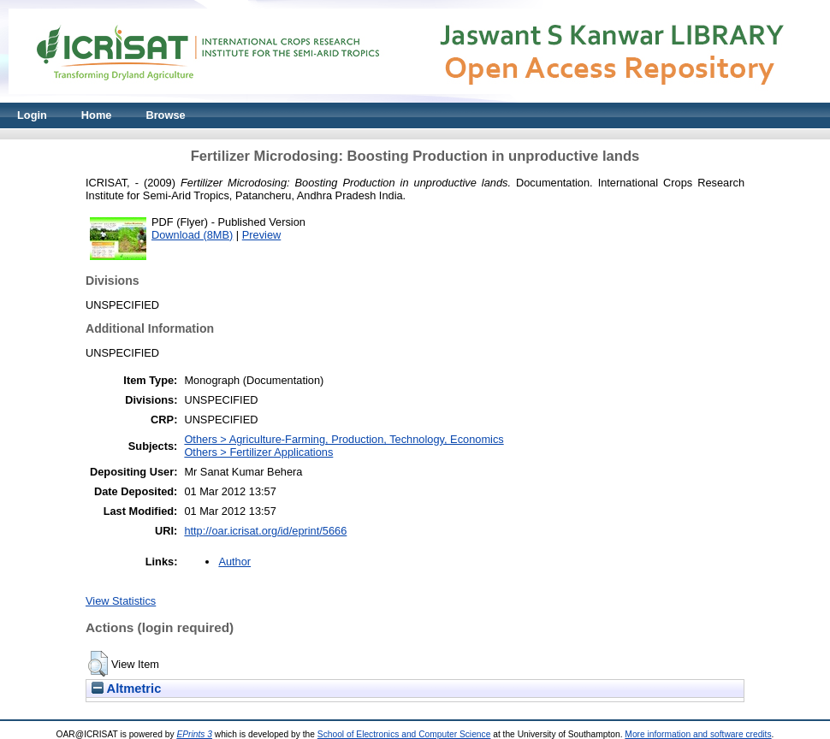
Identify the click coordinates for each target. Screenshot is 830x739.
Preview (262, 234)
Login (32, 115)
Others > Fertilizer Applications (258, 452)
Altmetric (126, 688)
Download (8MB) (192, 234)
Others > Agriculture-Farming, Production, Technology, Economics (343, 439)
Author (234, 561)
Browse (165, 115)
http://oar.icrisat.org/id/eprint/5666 (265, 530)
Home (96, 115)
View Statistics (121, 600)
